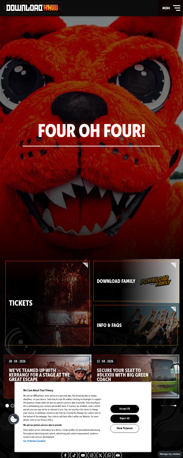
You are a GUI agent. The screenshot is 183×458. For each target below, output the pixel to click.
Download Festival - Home (32, 9)
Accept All (124, 409)
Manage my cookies (170, 454)
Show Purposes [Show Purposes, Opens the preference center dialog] (125, 428)
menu (170, 8)
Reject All (125, 418)
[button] (13, 419)
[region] (83, 417)
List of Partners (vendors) (34, 441)
